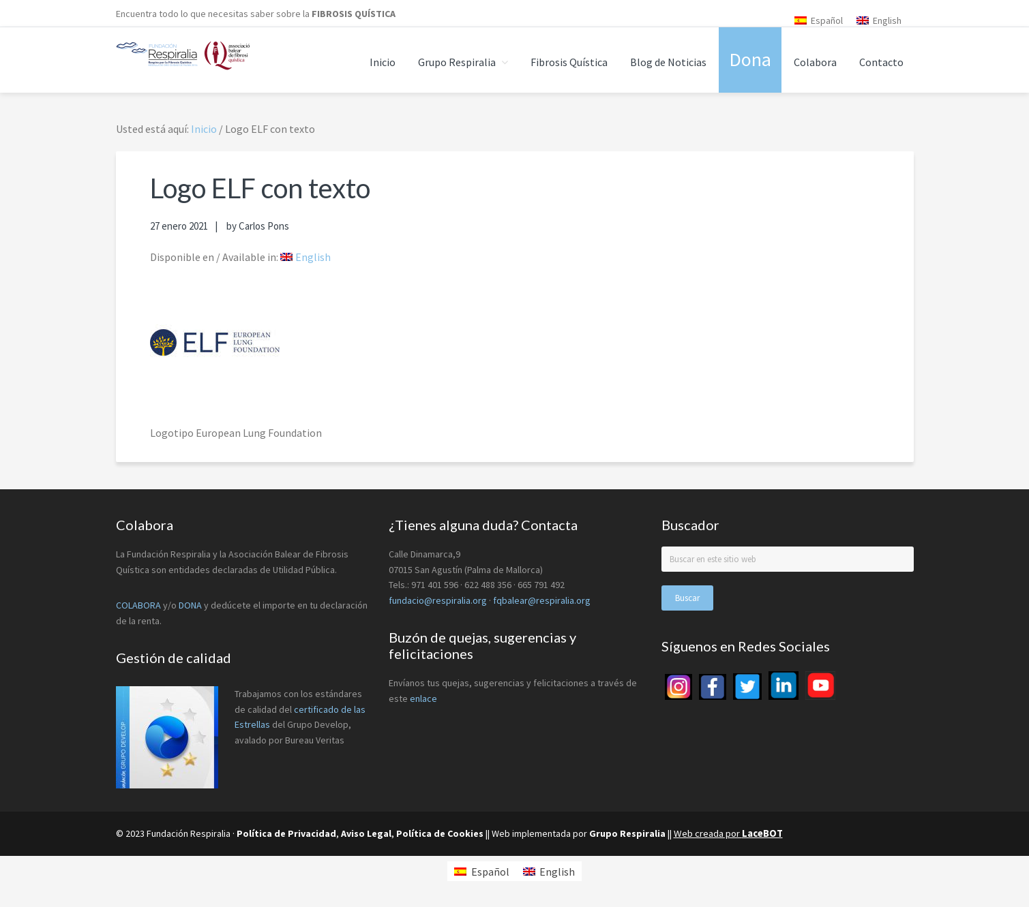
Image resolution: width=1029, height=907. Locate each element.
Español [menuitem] (827, 20)
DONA (191, 605)
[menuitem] (819, 20)
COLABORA (138, 605)
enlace (423, 698)
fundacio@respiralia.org (438, 600)
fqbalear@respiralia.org (542, 600)
